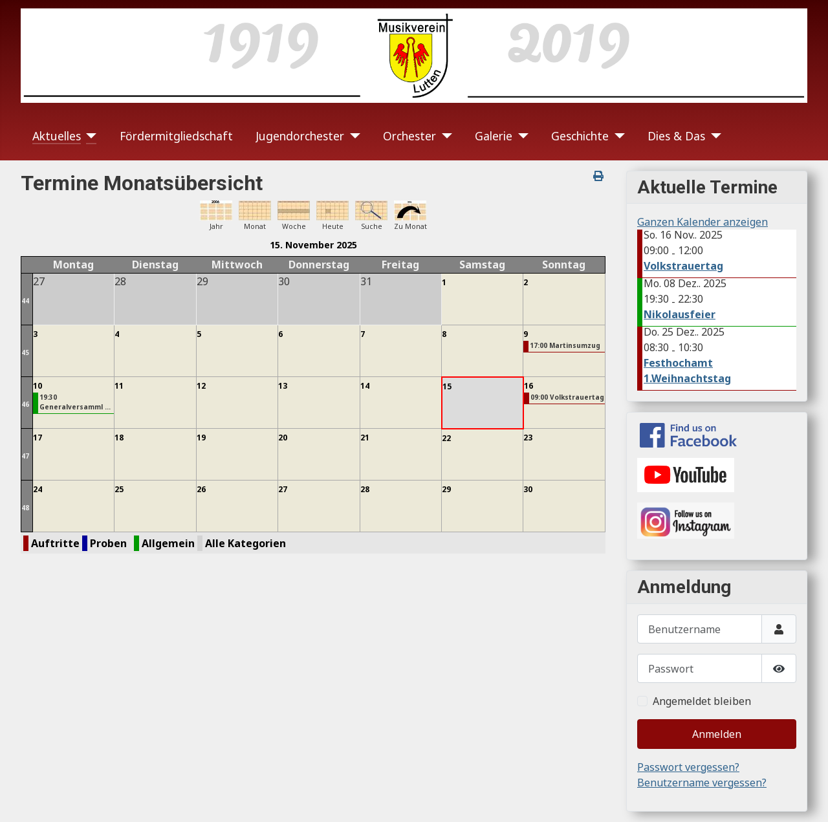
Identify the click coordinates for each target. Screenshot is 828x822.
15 (447, 386)
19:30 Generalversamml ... (75, 402)
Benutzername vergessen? (702, 782)
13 (282, 385)
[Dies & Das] (713, 135)
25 (119, 489)
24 (37, 489)
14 (364, 385)
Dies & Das (676, 136)
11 (119, 385)
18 (119, 437)
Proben (108, 543)
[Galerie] (520, 135)
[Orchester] (444, 135)
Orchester (409, 136)
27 (282, 489)
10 (37, 385)
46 (25, 404)
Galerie (493, 136)
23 (527, 437)
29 (446, 489)
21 (364, 437)
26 (201, 489)
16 (528, 385)
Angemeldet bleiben (702, 701)
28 (364, 489)
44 (25, 300)
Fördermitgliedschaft (176, 136)
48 (25, 507)
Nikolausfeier (679, 314)
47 (25, 455)
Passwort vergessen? (688, 767)
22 (446, 438)
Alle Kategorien (245, 543)
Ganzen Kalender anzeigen (702, 222)
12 (201, 385)
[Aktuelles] (89, 135)
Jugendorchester (300, 136)
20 (282, 437)
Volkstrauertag (683, 266)
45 (25, 352)
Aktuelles (56, 136)
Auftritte (55, 543)
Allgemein (168, 543)
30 (527, 489)
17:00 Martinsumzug (565, 345)
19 (201, 437)
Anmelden (716, 734)
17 (37, 437)
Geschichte (580, 136)
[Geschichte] (617, 135)
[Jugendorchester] (352, 135)
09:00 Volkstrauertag (567, 397)
